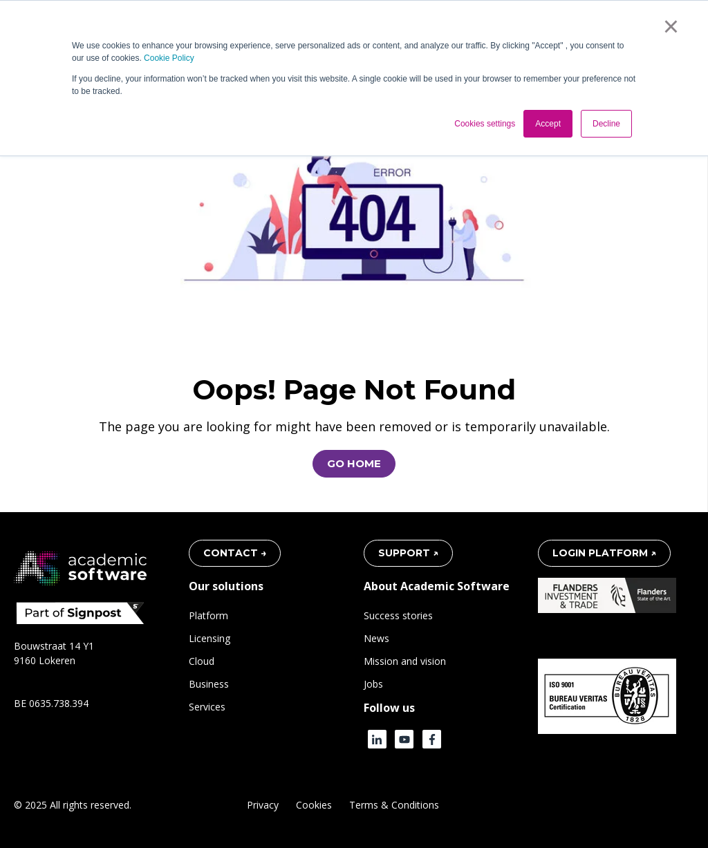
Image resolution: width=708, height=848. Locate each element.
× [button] (671, 26)
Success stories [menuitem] (398, 615)
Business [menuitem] (209, 683)
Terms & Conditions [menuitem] (394, 804)
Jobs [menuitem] (373, 683)
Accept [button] (548, 124)
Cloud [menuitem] (201, 661)
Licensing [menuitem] (209, 638)
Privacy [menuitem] (263, 804)
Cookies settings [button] (484, 124)
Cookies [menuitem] (314, 804)
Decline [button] (606, 124)
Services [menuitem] (207, 706)
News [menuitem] (376, 638)
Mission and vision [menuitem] (405, 661)
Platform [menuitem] (208, 615)
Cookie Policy (169, 58)
